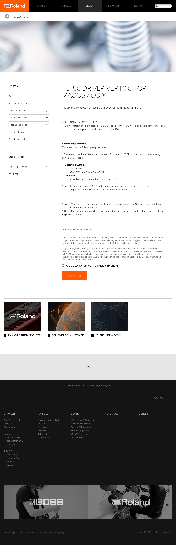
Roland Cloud (10, 454)
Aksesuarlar (9, 461)
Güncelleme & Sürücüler (20, 103)
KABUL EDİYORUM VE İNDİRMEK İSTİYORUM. (92, 265)
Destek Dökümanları (81, 427)
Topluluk (65, 6)
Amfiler (7, 447)
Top (10, 96)
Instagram (42, 430)
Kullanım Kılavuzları (18, 110)
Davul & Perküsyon (13, 437)
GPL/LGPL (13, 174)
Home (7, 16)
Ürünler (9, 413)
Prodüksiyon (9, 444)
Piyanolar (8, 423)
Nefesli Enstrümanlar (13, 441)
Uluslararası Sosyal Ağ (48, 420)
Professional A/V (11, 458)
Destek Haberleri (17, 139)
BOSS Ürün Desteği (18, 167)
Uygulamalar (10, 465)
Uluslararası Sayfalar (75, 385)
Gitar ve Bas (9, 434)
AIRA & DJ (8, 451)
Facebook (42, 427)
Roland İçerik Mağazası (101, 385)
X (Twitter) (42, 434)
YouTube (41, 423)
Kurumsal (113, 6)
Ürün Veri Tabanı (16, 132)
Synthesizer (9, 427)
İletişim (138, 6)
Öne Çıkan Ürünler (13, 420)
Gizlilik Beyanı (10, 532)
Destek (89, 6)
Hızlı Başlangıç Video (19, 124)
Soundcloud (43, 437)
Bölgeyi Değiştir (162, 397)
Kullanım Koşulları (29, 532)
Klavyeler (8, 430)
